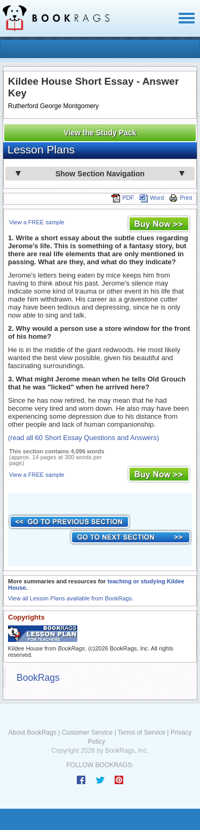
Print (180, 197)
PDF (122, 197)
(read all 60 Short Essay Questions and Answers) (83, 438)
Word (151, 197)
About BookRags (33, 732)
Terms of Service (141, 732)
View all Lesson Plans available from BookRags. (70, 598)
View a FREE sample (37, 222)
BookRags (38, 677)
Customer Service (87, 732)
